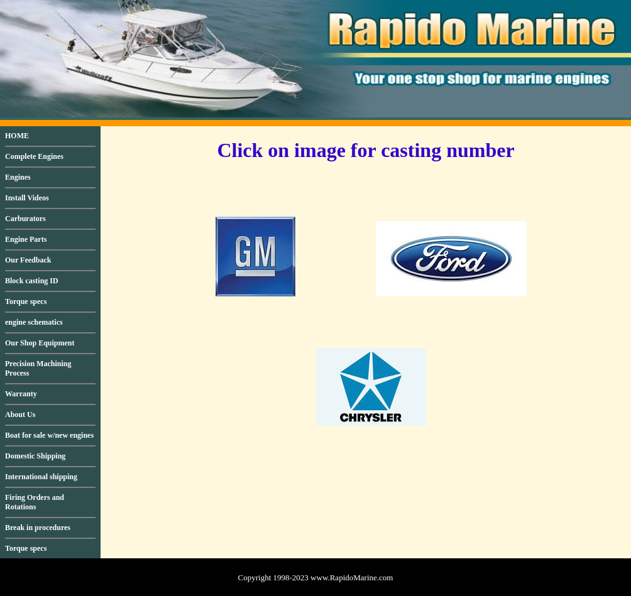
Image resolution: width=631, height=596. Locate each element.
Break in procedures (37, 527)
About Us (20, 414)
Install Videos (27, 197)
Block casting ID (31, 280)
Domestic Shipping (35, 456)
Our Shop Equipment (40, 343)
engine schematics (34, 322)
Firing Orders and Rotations (34, 502)
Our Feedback (28, 260)
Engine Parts (26, 239)
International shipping (41, 476)
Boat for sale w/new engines (49, 435)
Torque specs (26, 301)
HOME (17, 135)
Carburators (25, 218)
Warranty (21, 393)
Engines (18, 177)
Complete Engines (34, 156)
